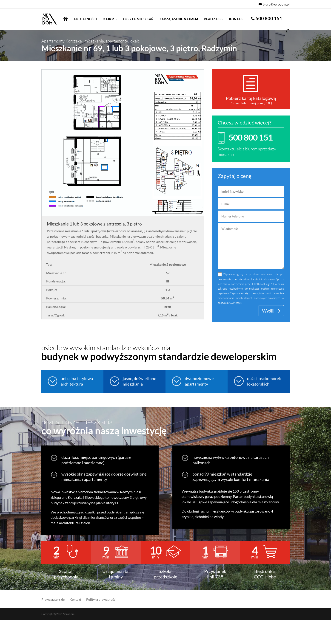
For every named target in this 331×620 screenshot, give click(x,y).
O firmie (110, 19)
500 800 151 (269, 19)
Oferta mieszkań (138, 19)
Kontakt (237, 19)
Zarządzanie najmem (179, 19)
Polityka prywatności (101, 599)
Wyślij (268, 310)
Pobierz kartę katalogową (251, 98)
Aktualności (85, 19)
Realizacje (213, 19)
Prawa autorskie (53, 599)
